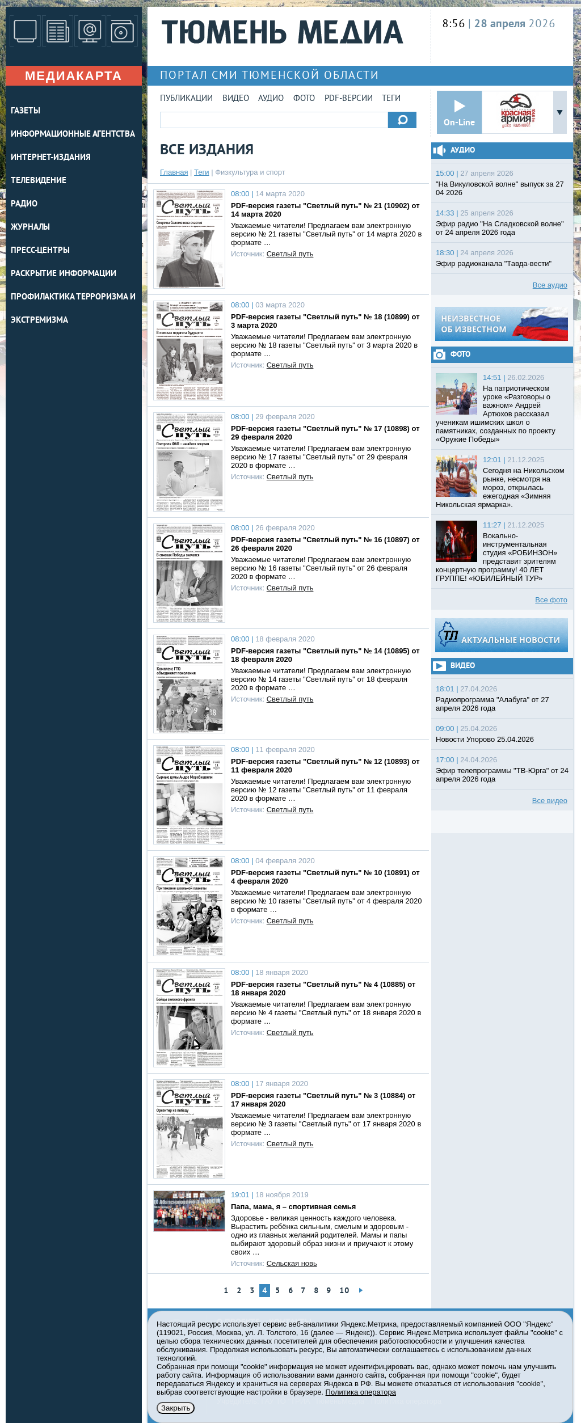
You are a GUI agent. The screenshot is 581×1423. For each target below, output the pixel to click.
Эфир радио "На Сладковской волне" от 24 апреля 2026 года (500, 228)
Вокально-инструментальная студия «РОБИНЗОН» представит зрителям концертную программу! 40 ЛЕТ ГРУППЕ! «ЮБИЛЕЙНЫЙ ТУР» (497, 556)
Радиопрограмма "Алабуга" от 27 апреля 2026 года (492, 703)
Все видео (549, 800)
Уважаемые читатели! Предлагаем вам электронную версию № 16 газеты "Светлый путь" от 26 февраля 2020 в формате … (321, 568)
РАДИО (24, 204)
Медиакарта (74, 76)
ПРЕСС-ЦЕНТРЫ (40, 251)
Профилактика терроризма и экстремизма (73, 309)
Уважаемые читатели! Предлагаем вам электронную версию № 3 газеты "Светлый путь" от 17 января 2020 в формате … (326, 1124)
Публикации (186, 99)
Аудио (271, 99)
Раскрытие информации (63, 274)
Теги (391, 99)
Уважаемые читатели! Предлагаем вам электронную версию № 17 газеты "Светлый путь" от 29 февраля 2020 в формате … (321, 457)
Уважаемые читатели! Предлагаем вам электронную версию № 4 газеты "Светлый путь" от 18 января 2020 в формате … (326, 1012)
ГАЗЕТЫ (25, 111)
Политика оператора (361, 1392)
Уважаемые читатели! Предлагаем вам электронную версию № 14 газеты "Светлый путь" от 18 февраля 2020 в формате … (321, 679)
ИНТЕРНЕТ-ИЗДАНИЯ (50, 158)
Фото (304, 99)
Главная (174, 172)
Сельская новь (292, 1263)
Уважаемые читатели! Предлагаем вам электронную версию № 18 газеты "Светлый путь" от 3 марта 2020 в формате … (324, 345)
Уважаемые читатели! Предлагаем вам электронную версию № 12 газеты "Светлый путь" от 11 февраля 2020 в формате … (321, 790)
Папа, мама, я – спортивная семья (293, 1206)
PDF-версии (349, 99)
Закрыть (175, 1408)
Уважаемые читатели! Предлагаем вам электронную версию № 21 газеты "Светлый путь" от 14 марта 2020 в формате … (326, 234)
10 (344, 1291)
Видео (235, 99)
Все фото (551, 600)
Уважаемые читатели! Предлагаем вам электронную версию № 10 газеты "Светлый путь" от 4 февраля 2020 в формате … (326, 901)
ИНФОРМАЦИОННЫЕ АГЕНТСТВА (73, 134)
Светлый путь (290, 254)
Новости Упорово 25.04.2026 (485, 739)
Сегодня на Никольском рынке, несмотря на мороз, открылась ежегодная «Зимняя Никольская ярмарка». (500, 487)
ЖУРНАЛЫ (30, 227)
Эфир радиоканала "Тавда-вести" (493, 263)
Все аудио (550, 285)
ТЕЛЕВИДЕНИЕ (38, 181)
